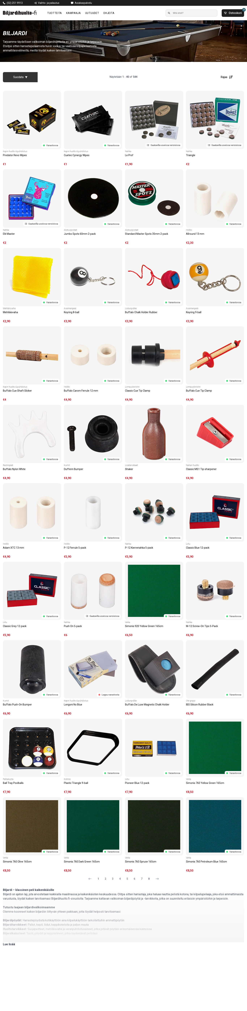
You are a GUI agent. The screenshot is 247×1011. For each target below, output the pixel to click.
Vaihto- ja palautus (48, 2)
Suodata (20, 77)
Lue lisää (9, 944)
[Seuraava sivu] (156, 879)
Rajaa (227, 77)
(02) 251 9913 (15, 2)
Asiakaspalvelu (83, 2)
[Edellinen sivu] (91, 879)
